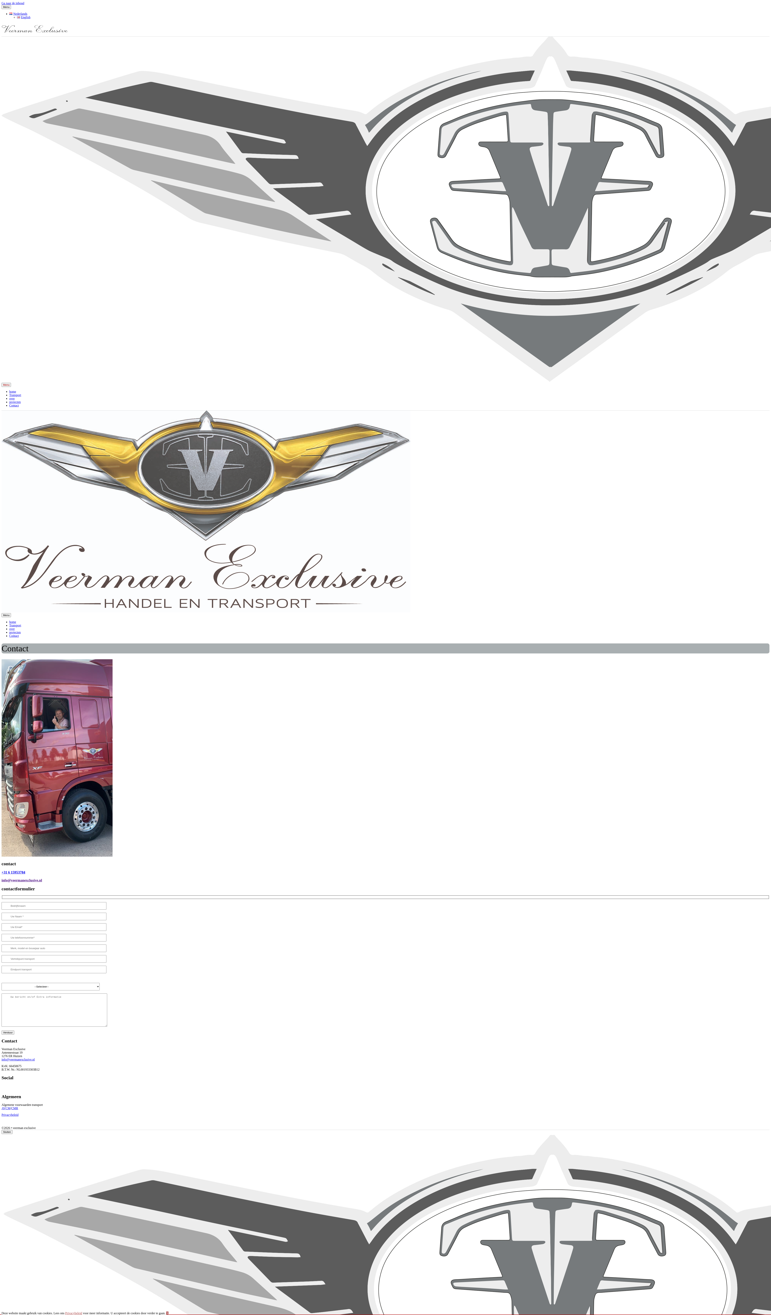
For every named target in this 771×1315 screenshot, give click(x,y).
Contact (14, 405)
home (12, 391)
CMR (14, 1114)
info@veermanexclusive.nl (22, 880)
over (12, 398)
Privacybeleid (10, 1120)
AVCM (6, 1114)
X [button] (167, 1313)
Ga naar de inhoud (13, 3)
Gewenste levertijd (13, 978)
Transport (15, 395)
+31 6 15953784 (13, 872)
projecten (15, 402)
